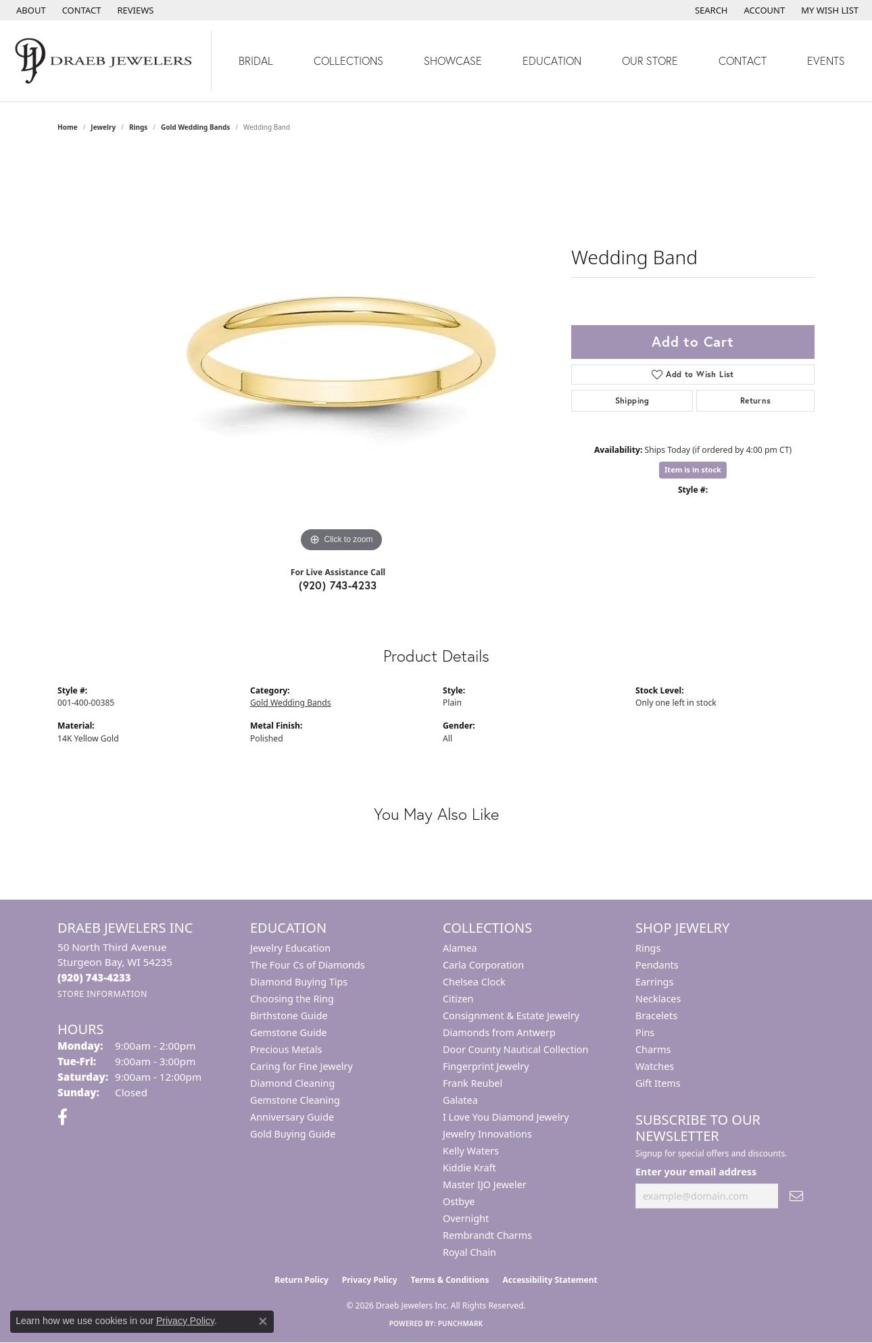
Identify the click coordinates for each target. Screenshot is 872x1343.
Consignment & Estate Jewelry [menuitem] (511, 1015)
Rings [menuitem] (647, 948)
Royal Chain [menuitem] (469, 1252)
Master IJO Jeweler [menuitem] (485, 1184)
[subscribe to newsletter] (796, 1195)
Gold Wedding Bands (195, 127)
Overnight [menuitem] (466, 1218)
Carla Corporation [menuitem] (483, 964)
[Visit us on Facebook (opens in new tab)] (62, 1117)
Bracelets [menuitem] (656, 1015)
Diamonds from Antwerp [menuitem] (499, 1032)
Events (826, 60)
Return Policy (301, 1280)
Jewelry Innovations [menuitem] (487, 1133)
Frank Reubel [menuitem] (472, 1083)
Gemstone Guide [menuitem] (288, 1032)
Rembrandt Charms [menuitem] (487, 1235)
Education (552, 60)
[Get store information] (102, 994)
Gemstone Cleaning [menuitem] (295, 1100)
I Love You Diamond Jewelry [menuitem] (506, 1116)
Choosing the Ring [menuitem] (292, 998)
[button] (710, 10)
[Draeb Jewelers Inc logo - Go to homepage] (106, 60)
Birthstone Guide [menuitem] (289, 1015)
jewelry (103, 127)
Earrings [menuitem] (654, 981)
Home (67, 127)
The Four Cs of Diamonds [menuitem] (307, 964)
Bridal (256, 60)
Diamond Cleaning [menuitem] (292, 1083)
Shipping (632, 400)
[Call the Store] (94, 977)
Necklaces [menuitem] (658, 998)
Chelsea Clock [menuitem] (474, 981)
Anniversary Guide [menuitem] (292, 1116)
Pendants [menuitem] (657, 964)
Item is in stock (692, 469)
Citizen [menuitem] (458, 998)
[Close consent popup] (263, 1321)
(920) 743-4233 (338, 585)
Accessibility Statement (549, 1280)
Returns (755, 400)
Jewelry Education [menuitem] (290, 948)
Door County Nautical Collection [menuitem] (515, 1049)
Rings (138, 127)
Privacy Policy (369, 1280)
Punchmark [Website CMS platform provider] (460, 1323)
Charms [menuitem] (653, 1049)
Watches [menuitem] (654, 1066)
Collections (348, 60)
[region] (341, 353)
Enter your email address (695, 1171)
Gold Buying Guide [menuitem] (292, 1133)
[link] (30, 10)
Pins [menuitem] (644, 1032)
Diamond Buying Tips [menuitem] (298, 981)
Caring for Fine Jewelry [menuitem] (301, 1066)
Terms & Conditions (450, 1280)
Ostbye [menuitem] (459, 1201)
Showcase (453, 60)
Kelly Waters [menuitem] (471, 1150)
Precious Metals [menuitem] (286, 1049)
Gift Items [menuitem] (658, 1083)
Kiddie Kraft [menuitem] (469, 1167)
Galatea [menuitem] (460, 1100)
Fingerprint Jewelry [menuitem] (486, 1066)
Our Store (650, 60)
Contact (743, 60)
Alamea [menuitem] (460, 948)
